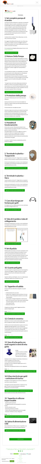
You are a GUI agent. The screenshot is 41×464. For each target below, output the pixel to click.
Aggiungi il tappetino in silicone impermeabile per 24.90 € (16, 416)
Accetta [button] (12, 461)
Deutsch (20, 455)
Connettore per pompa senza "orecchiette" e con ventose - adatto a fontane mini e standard (10, 234)
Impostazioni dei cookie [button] (5, 461)
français (20, 459)
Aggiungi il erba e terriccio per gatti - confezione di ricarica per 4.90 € (19, 390)
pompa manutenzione (9, 49)
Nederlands (20, 458)
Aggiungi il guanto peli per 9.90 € (12, 281)
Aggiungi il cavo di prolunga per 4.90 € (13, 243)
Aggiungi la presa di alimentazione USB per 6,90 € (15, 430)
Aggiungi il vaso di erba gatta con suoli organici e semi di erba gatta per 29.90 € (20, 371)
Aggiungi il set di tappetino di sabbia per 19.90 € (15, 313)
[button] (37, 2)
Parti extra (17, 449)
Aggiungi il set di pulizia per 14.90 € (12, 262)
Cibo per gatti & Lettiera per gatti (26, 449)
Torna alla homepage (8, 12)
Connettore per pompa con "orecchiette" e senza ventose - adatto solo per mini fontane (22, 235)
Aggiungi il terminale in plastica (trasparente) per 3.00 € (16, 167)
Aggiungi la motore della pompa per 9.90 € (14, 91)
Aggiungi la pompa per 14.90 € (11, 52)
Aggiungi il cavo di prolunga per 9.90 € (13, 209)
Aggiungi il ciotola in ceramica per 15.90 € (13, 337)
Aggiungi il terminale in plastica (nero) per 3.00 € (15, 190)
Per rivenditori (11, 449)
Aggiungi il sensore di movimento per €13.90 (14, 144)
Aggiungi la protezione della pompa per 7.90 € (14, 119)
